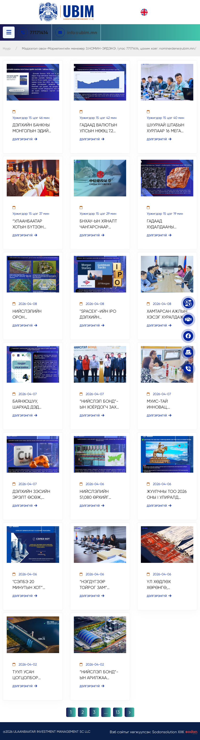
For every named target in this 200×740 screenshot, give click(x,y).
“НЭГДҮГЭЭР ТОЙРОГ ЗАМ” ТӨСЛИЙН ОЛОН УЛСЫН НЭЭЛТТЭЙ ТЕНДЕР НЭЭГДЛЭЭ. (100, 584)
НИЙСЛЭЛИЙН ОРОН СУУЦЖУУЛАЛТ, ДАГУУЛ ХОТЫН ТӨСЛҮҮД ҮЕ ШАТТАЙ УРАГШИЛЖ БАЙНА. (32, 314)
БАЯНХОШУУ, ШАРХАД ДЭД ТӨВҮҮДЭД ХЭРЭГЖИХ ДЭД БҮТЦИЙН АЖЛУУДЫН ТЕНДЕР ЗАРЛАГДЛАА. (32, 404)
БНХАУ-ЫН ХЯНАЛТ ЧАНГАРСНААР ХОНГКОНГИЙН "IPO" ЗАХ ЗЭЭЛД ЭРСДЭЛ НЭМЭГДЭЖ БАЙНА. (99, 224)
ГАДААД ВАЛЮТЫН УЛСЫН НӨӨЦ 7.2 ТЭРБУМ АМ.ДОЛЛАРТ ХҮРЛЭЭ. (98, 128)
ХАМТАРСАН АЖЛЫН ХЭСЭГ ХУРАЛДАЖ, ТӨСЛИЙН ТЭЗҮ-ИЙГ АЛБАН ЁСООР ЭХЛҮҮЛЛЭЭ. (167, 314)
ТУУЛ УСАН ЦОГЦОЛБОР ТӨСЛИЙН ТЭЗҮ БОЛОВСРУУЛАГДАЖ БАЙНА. (31, 674)
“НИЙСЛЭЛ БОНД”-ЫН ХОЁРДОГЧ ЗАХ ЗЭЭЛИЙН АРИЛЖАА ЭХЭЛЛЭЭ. (100, 404)
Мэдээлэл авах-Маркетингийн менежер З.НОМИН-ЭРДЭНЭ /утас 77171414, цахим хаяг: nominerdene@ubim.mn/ (109, 48)
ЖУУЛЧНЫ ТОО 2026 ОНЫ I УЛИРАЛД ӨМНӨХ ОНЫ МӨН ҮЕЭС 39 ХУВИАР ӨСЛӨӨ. (167, 494)
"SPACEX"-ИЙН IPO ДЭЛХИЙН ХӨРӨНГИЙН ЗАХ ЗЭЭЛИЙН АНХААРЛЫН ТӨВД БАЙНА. (98, 314)
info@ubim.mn (82, 32)
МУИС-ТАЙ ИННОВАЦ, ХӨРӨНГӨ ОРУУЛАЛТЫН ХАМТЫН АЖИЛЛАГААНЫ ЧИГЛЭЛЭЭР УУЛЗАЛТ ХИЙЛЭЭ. (165, 404)
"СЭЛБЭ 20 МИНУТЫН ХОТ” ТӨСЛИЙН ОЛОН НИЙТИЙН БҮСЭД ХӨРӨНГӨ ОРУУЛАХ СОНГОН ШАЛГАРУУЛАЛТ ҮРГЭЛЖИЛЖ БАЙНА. (32, 584)
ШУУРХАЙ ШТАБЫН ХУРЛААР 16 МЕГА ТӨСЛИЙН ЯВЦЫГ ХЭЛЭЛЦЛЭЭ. (165, 128)
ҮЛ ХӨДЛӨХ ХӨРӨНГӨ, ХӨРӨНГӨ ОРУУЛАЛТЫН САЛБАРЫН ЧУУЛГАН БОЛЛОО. (165, 584)
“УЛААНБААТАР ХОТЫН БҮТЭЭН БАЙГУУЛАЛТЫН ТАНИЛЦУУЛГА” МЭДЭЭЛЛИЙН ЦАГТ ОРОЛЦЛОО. (32, 224)
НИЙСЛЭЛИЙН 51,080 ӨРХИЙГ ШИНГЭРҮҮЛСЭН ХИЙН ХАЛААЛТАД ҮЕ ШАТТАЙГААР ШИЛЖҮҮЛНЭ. (97, 494)
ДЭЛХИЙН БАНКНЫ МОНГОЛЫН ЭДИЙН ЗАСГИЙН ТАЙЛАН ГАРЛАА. (31, 128)
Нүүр (7, 48)
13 (118, 711)
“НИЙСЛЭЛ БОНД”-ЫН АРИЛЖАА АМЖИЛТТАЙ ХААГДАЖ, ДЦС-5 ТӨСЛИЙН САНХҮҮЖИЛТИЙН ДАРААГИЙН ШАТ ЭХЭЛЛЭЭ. (99, 674)
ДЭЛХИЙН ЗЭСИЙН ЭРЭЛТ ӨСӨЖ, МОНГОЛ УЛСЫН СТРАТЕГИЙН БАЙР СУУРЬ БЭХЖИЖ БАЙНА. (31, 494)
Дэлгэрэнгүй (24, 139)
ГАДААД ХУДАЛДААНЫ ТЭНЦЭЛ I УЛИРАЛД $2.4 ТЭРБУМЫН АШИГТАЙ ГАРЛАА (166, 224)
